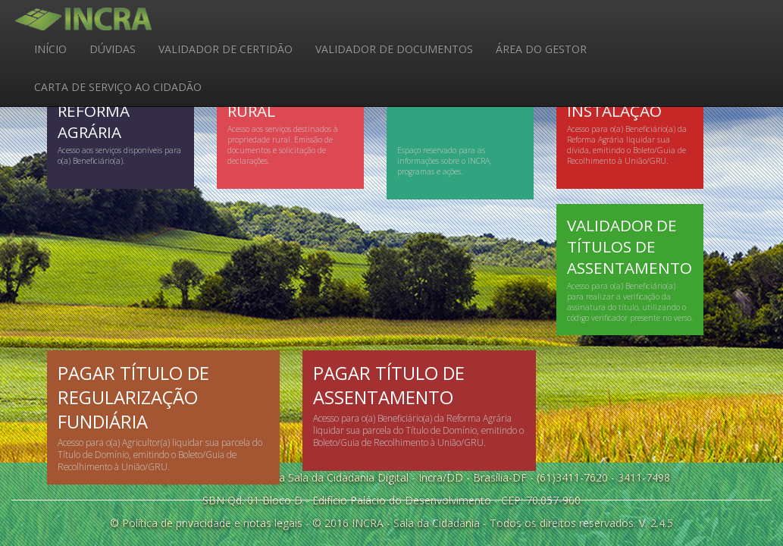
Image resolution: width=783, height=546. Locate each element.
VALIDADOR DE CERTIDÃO (225, 49)
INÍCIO (50, 49)
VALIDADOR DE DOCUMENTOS (394, 49)
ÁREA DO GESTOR (541, 49)
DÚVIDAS (112, 49)
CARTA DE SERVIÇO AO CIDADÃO (118, 87)
